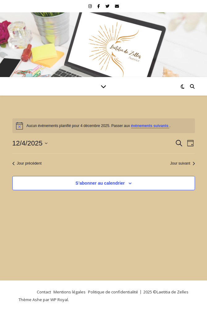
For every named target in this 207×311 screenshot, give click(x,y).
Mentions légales (69, 292)
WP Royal (59, 299)
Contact (44, 292)
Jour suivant (182, 163)
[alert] (103, 125)
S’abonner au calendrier (100, 183)
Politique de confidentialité (113, 292)
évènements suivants (150, 126)
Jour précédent (27, 163)
